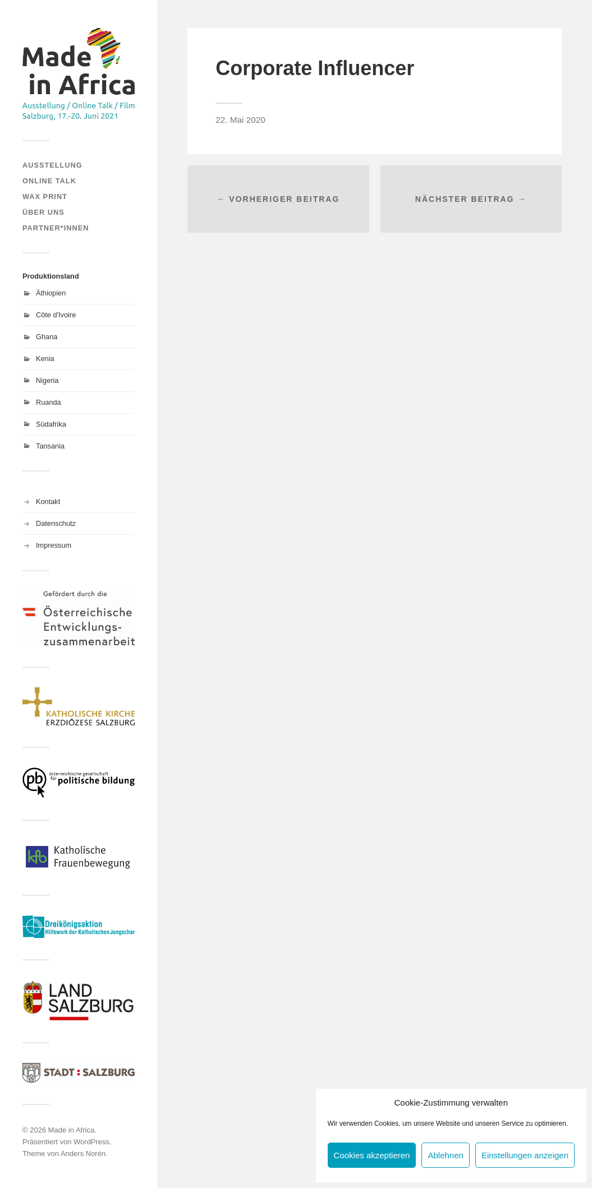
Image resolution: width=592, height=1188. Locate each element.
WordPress (91, 1142)
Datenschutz (56, 523)
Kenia (45, 358)
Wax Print (44, 196)
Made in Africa (71, 1130)
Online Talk (49, 181)
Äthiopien (51, 293)
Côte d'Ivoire (56, 315)
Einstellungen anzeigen (524, 1155)
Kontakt (48, 501)
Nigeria (47, 380)
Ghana (46, 336)
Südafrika (51, 424)
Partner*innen (55, 228)
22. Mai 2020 (240, 119)
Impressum (53, 545)
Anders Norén (83, 1153)
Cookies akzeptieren (372, 1155)
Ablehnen (445, 1155)
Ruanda (48, 402)
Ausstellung (52, 165)
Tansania (50, 446)
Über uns (43, 212)
